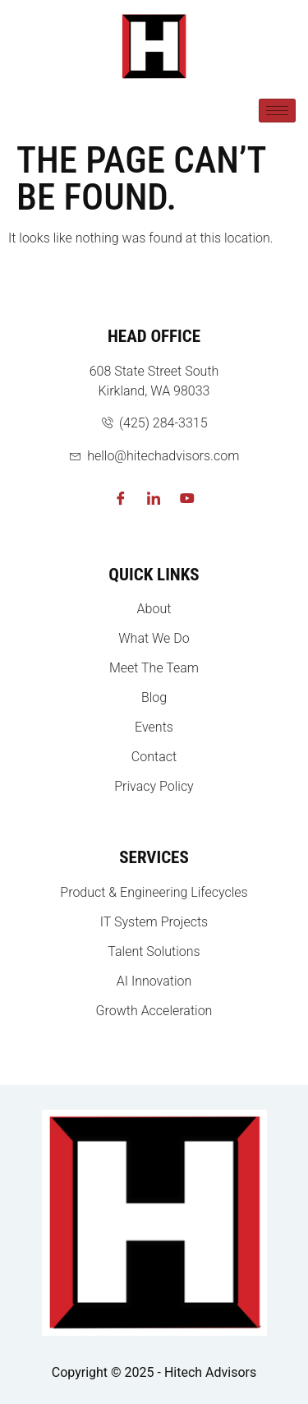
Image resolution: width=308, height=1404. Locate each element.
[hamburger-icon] (277, 110)
